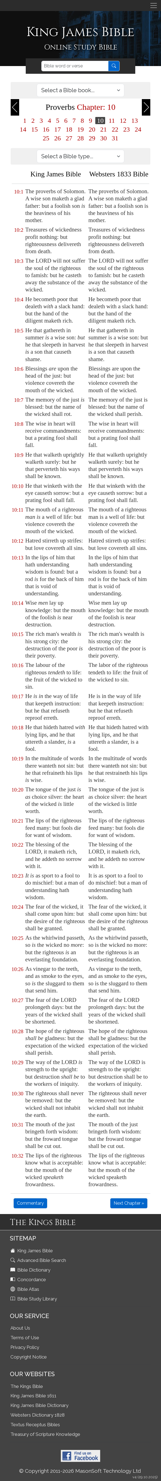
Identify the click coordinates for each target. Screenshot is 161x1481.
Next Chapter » (129, 1203)
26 (57, 138)
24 (138, 129)
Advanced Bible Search (38, 1260)
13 (135, 120)
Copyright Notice (28, 1357)
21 (103, 129)
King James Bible (32, 1250)
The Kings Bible (26, 1386)
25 (46, 138)
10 (100, 120)
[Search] (74, 66)
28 (80, 138)
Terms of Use (24, 1337)
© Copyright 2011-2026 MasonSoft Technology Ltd (80, 1471)
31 (115, 138)
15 (34, 129)
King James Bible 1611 (33, 1395)
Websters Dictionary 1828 (37, 1415)
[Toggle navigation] (153, 5)
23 (126, 129)
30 (103, 138)
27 (69, 138)
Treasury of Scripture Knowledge (45, 1434)
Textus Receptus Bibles (35, 1424)
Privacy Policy (24, 1347)
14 (23, 129)
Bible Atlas (25, 1289)
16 (46, 129)
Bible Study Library (34, 1299)
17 (57, 129)
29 (92, 138)
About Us (20, 1328)
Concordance (28, 1279)
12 (123, 120)
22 (115, 129)
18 (69, 129)
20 (92, 129)
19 (80, 129)
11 (111, 120)
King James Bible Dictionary (39, 1405)
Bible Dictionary (30, 1270)
